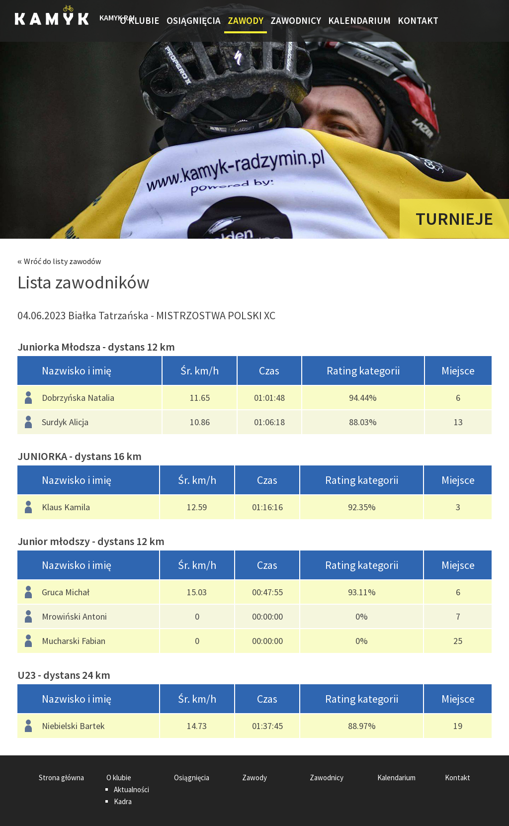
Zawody (245, 20)
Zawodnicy (295, 20)
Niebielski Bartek (73, 726)
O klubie (140, 20)
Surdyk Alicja (65, 422)
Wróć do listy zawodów (62, 261)
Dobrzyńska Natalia (78, 397)
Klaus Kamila (66, 507)
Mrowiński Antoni (74, 616)
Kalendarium (359, 20)
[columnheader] (89, 370)
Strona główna (107, 20)
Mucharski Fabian (73, 640)
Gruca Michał (65, 592)
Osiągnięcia (194, 20)
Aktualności (131, 789)
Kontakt (418, 20)
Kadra (123, 801)
